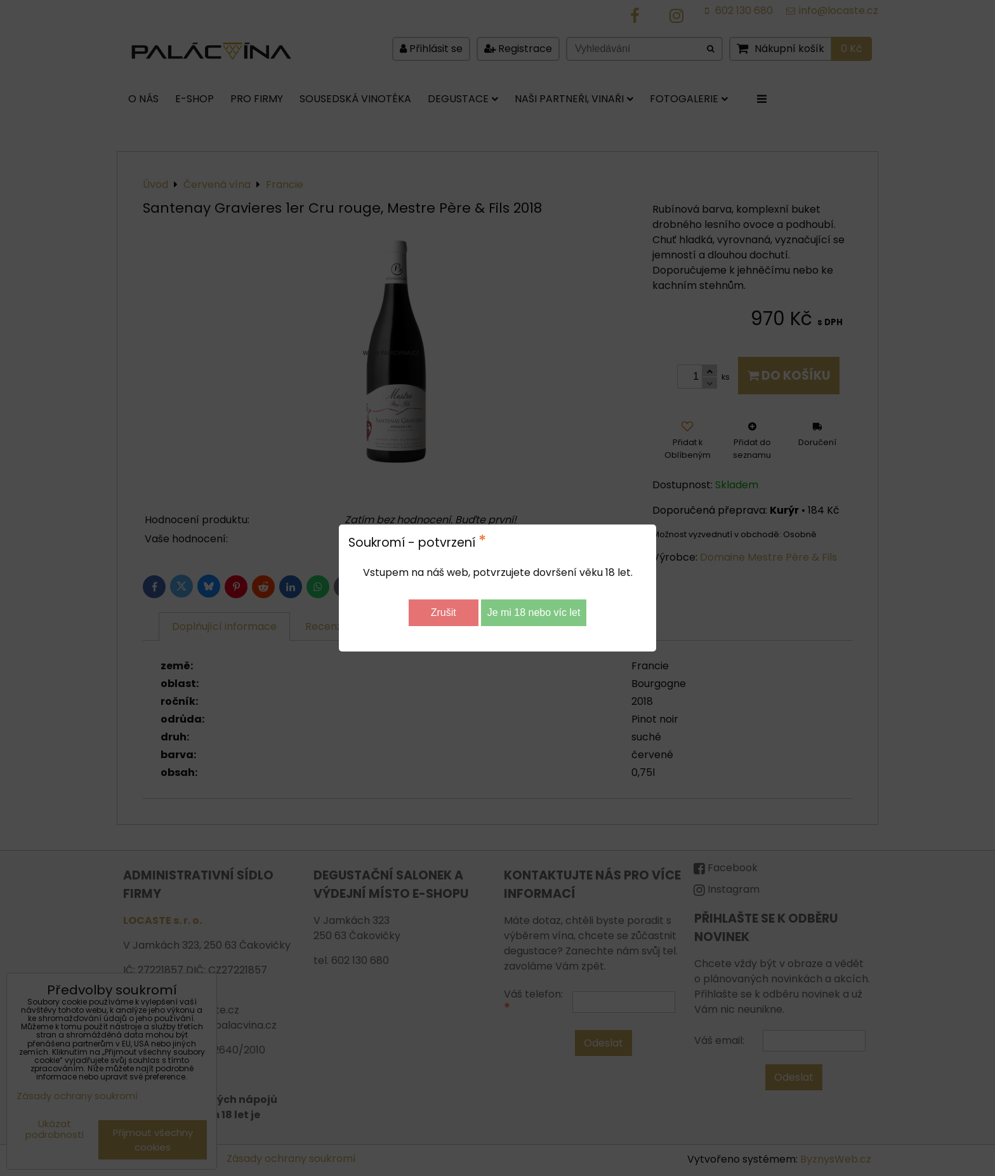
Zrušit (443, 612)
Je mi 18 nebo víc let (534, 612)
